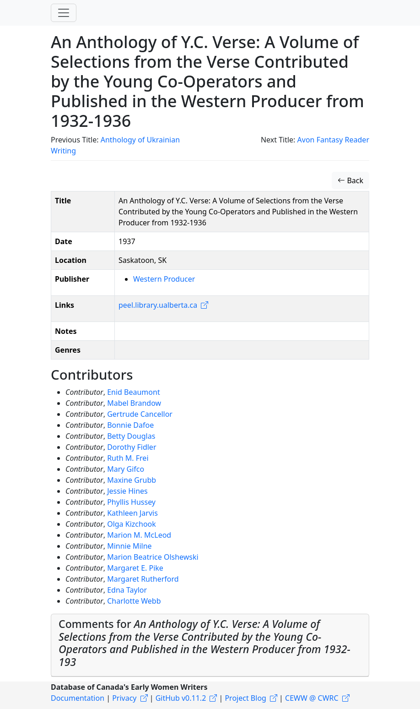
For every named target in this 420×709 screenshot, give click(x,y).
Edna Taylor (127, 590)
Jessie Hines (127, 491)
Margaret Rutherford (142, 579)
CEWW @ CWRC (312, 698)
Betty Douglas (131, 436)
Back (350, 180)
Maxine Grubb (131, 480)
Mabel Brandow (134, 403)
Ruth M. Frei (127, 458)
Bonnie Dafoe (130, 425)
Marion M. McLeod (139, 535)
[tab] (210, 645)
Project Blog (245, 698)
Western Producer (164, 279)
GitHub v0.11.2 (181, 698)
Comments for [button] (204, 642)
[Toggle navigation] (63, 13)
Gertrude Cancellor (139, 414)
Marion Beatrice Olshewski (153, 557)
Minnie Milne (129, 546)
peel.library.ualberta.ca (157, 305)
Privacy (124, 698)
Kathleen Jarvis (132, 513)
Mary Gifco (125, 469)
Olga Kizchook (131, 524)
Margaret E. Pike (135, 568)
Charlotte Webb (134, 601)
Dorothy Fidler (131, 447)
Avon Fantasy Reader (333, 140)
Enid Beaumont (133, 392)
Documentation (77, 698)
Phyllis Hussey (131, 502)
